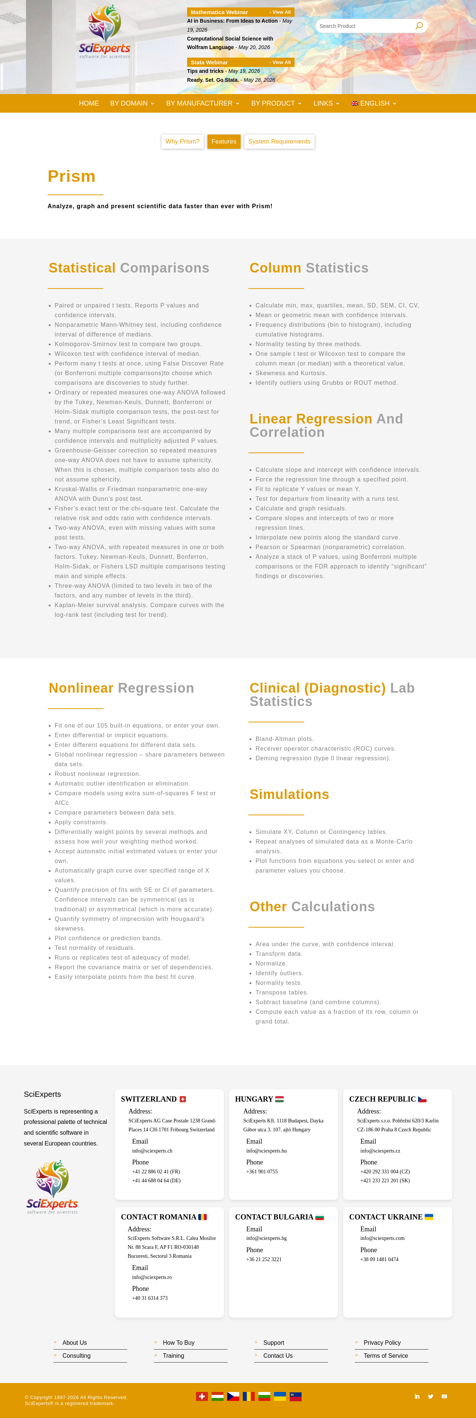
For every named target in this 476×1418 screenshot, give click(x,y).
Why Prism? (182, 141)
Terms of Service (386, 1356)
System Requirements (279, 141)
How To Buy (178, 1343)
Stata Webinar (209, 62)
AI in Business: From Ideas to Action (232, 21)
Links (323, 104)
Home (89, 104)
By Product (273, 104)
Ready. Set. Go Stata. (213, 80)
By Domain (129, 104)
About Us (74, 1343)
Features (224, 141)
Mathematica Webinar (219, 12)
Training (173, 1356)
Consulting (76, 1356)
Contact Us (278, 1356)
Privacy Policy (382, 1343)
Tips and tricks (205, 71)
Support (273, 1343)
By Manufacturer (199, 104)
